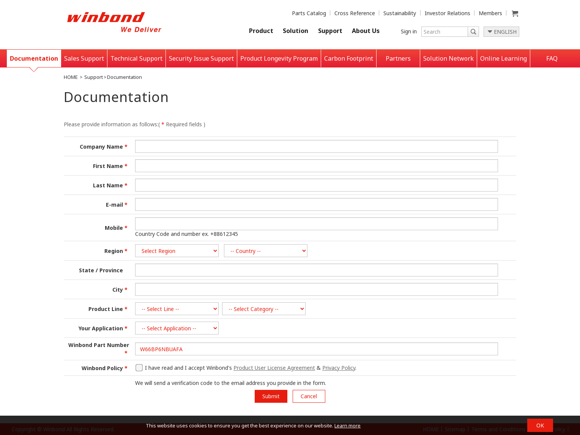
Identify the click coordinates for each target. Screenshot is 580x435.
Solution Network (448, 58)
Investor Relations (447, 13)
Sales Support (84, 58)
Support (330, 31)
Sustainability (399, 13)
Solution (295, 31)
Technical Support (136, 58)
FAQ (552, 58)
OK (540, 425)
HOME (71, 77)
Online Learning (503, 58)
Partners (398, 58)
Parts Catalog (309, 13)
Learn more (347, 425)
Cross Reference (354, 13)
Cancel (309, 396)
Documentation (34, 58)
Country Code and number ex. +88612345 (186, 233)
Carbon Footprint (348, 58)
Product (261, 31)
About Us (366, 31)
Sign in (409, 31)
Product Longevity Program (279, 58)
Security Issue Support (201, 58)
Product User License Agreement (274, 367)
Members (490, 13)
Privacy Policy (338, 367)
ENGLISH (505, 31)
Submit (271, 396)
